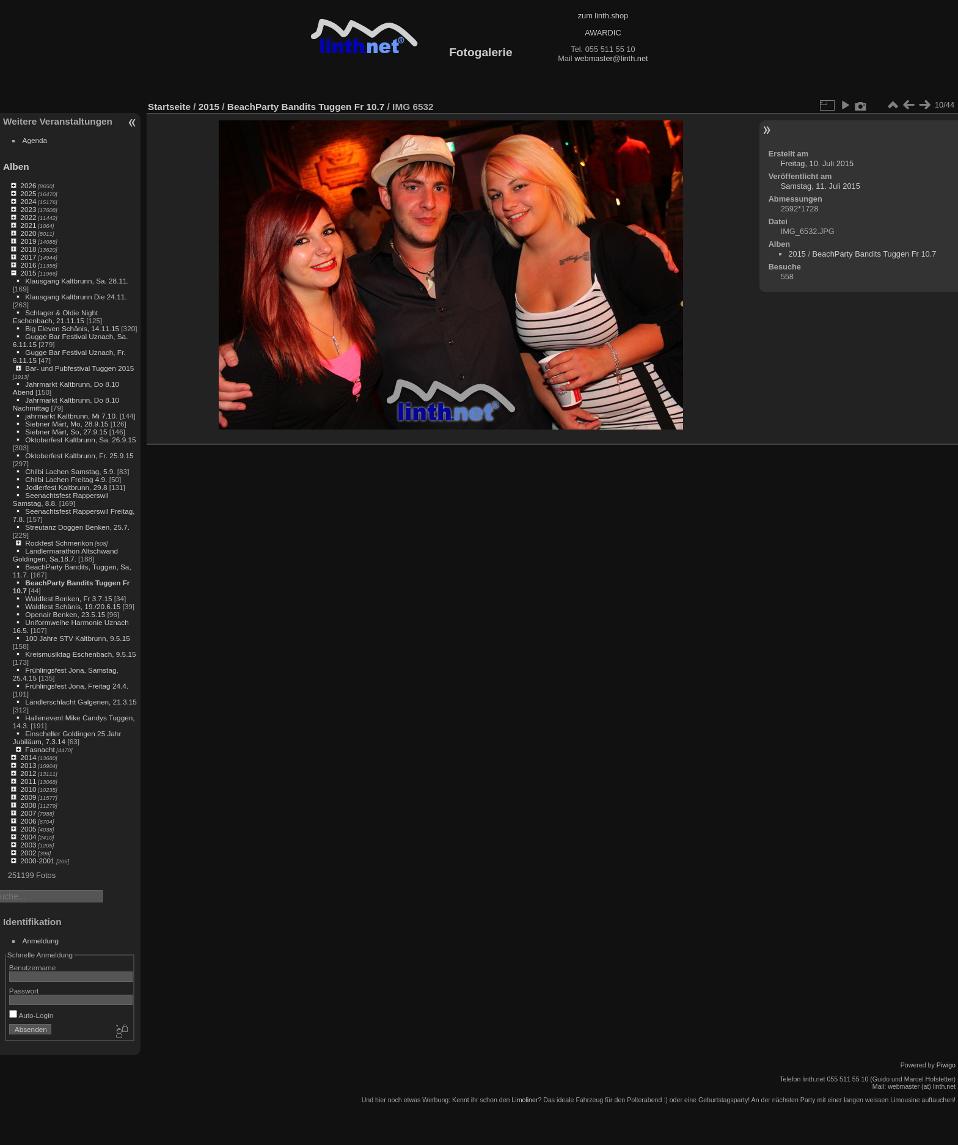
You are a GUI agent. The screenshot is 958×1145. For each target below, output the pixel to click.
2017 (28, 257)
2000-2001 (37, 861)
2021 (28, 225)
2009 (28, 797)
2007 (28, 813)
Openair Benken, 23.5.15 (65, 614)
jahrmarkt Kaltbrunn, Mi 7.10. (71, 416)
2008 (28, 805)
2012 (28, 773)
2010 (28, 789)
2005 (28, 829)
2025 (28, 193)
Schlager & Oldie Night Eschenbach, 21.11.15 (55, 316)
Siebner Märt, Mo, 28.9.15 (66, 424)
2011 (28, 781)
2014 (28, 757)
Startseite (169, 106)
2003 (28, 845)
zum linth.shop (603, 15)
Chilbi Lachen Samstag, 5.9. (70, 471)
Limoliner (524, 1099)
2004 (28, 837)
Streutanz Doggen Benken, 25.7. (77, 527)
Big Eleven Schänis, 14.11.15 (72, 328)
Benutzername (32, 967)
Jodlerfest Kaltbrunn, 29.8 (66, 487)
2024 (28, 201)
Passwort (23, 991)
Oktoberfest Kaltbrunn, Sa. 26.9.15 (80, 440)
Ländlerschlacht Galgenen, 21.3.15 (81, 702)
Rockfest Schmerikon (59, 543)
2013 (28, 765)
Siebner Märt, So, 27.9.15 (66, 432)
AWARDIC (603, 32)
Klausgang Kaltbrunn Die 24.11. (75, 297)
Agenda (35, 140)
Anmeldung (41, 941)
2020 (28, 233)
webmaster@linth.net (611, 58)
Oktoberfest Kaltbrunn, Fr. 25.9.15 (79, 455)
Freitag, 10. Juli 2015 (817, 163)
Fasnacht (39, 749)
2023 (28, 209)
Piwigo (946, 1065)
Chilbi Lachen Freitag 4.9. (66, 479)
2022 (28, 217)
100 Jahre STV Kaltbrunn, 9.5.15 (77, 638)
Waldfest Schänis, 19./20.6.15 (72, 606)
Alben (16, 166)
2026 (28, 185)
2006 (28, 821)
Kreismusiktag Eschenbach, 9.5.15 (80, 654)
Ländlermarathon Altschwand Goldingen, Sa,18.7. (65, 555)
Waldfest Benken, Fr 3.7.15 (68, 598)
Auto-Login (31, 1015)
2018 (28, 249)
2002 (28, 853)
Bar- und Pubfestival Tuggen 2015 (79, 368)
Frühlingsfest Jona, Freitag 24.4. (76, 686)
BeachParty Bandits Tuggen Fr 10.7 (305, 106)
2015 (28, 273)
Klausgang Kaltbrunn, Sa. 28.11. (76, 281)
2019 (28, 241)
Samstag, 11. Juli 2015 (820, 186)
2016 (28, 265)
